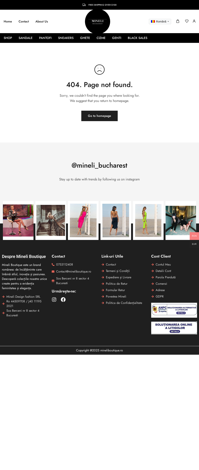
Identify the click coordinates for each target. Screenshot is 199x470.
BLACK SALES (137, 38)
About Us (41, 21)
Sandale (26, 38)
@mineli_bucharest (99, 165)
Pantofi (45, 38)
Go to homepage (99, 116)
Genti (116, 38)
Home (8, 21)
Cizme (101, 38)
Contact (24, 21)
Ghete (85, 38)
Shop (8, 38)
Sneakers (66, 38)
